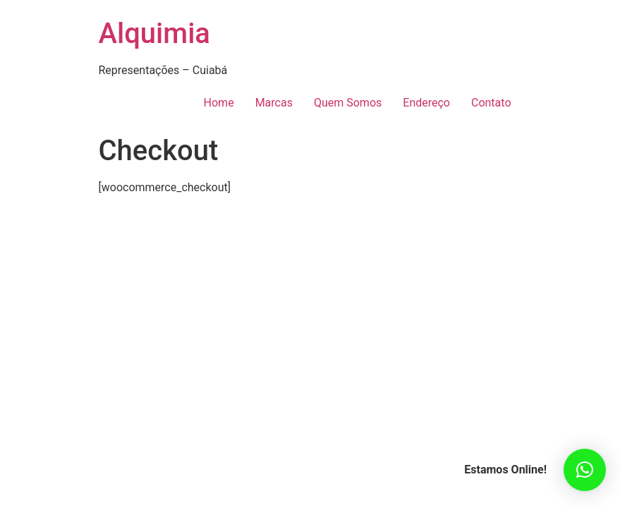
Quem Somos (348, 102)
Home (219, 102)
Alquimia (154, 33)
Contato (491, 102)
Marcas (274, 102)
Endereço (426, 102)
